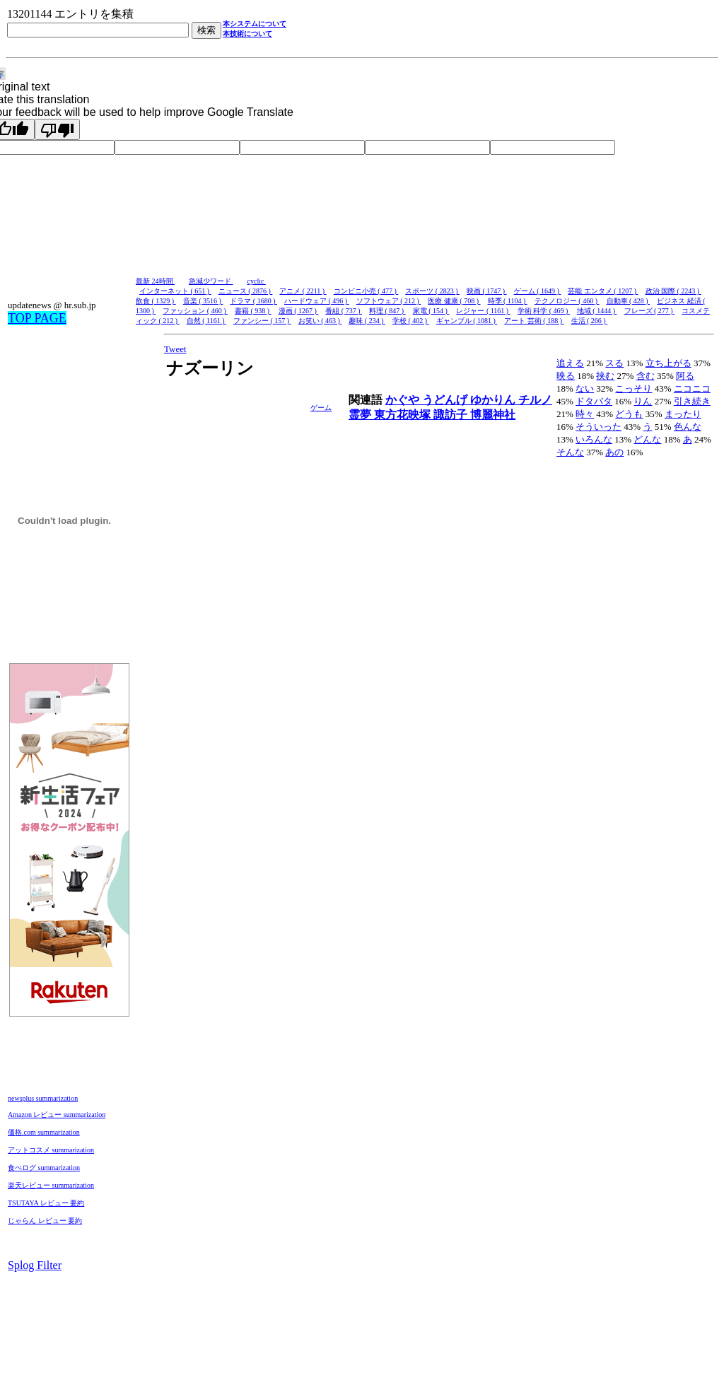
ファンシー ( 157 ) (262, 320)
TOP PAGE (37, 318)
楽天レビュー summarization (51, 1185)
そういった (598, 426)
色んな (687, 426)
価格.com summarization (44, 1132)
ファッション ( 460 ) (195, 311)
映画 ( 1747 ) (487, 291)
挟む (605, 375)
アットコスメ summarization (51, 1150)
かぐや (403, 400)
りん (643, 401)
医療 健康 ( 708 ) (454, 301)
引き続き (692, 401)
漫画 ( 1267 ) (299, 311)
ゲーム (321, 407)
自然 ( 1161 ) (206, 320)
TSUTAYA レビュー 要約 (46, 1203)
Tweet (175, 349)
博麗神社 (492, 415)
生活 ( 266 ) (589, 320)
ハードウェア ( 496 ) (316, 301)
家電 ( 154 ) (431, 311)
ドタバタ (594, 401)
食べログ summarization (44, 1167)
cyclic (256, 281)
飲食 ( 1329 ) (156, 301)
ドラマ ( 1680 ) (253, 301)
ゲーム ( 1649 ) (537, 291)
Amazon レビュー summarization (56, 1114)
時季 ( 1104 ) (507, 301)
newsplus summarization (43, 1098)
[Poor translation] (57, 129)
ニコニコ (692, 388)
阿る (685, 375)
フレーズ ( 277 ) (649, 311)
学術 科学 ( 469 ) (544, 311)
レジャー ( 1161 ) (483, 311)
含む (645, 375)
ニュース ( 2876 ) (245, 291)
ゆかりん (494, 400)
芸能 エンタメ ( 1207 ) (603, 291)
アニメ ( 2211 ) (302, 291)
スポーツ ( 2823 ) (432, 291)
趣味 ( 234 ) (367, 320)
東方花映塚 (403, 415)
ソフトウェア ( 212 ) (388, 301)
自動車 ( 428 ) (628, 301)
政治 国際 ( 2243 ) (673, 291)
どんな (647, 439)
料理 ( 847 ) (387, 311)
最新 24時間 (155, 281)
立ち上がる (668, 363)
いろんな (594, 439)
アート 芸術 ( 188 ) (534, 320)
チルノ (535, 400)
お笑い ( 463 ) (320, 320)
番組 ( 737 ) (343, 311)
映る (565, 375)
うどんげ (446, 400)
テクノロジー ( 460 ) (567, 301)
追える (570, 363)
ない (585, 388)
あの (614, 452)
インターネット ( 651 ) (175, 291)
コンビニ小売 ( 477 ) (366, 291)
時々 (585, 414)
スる (614, 363)
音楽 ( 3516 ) (203, 301)
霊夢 (361, 415)
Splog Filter (35, 1265)
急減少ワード (211, 281)
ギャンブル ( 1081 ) (467, 320)
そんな (570, 452)
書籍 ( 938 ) (253, 311)
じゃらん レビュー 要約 (45, 1220)
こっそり (633, 388)
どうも (629, 414)
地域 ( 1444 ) (597, 311)
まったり (683, 414)
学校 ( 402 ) (410, 320)
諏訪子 (451, 415)
